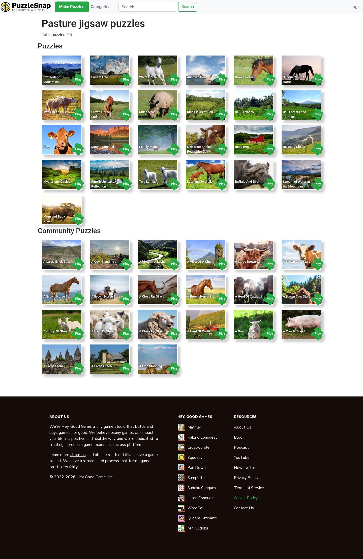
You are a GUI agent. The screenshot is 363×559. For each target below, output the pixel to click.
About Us (242, 427)
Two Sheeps (52, 112)
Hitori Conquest (201, 497)
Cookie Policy (246, 498)
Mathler (194, 427)
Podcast (241, 447)
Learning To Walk (199, 181)
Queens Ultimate (202, 518)
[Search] (147, 7)
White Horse (148, 77)
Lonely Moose (149, 147)
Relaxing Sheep (294, 147)
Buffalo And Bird (247, 181)
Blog (238, 437)
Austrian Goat (197, 77)
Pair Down (197, 467)
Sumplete (196, 477)
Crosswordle (198, 447)
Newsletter (244, 467)
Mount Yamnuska (103, 147)
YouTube (242, 457)
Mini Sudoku (198, 528)
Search (188, 6)
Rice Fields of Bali (200, 112)
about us (78, 455)
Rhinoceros (147, 112)
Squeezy (195, 457)
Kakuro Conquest (202, 437)
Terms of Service (249, 488)
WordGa (195, 508)
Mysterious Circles (56, 181)
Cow (46, 147)
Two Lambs (147, 181)
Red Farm (242, 147)
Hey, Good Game (76, 426)
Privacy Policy (246, 478)
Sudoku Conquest (203, 487)
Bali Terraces (244, 112)
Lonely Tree (99, 77)
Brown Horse (244, 77)
